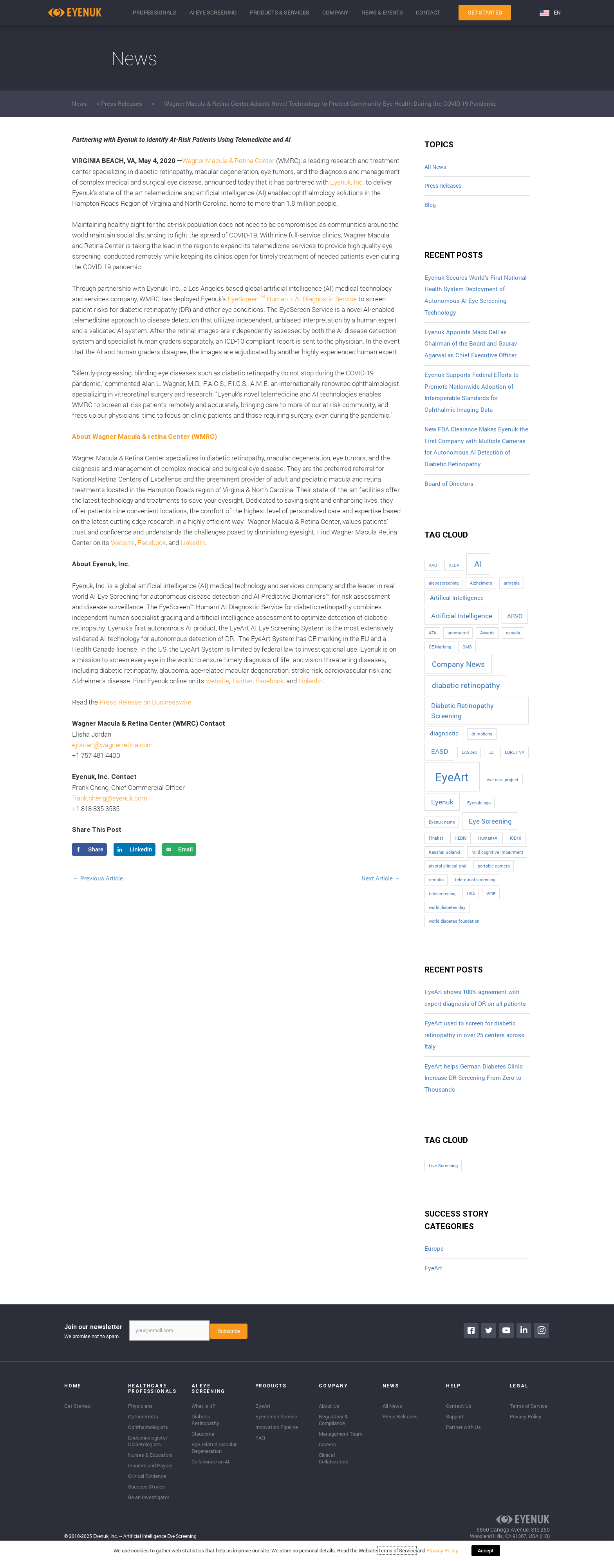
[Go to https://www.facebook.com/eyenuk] (471, 1337)
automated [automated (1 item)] (458, 638)
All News (436, 167)
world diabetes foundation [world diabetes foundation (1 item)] (454, 926)
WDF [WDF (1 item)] (490, 899)
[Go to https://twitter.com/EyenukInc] (489, 1337)
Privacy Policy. (443, 1551)
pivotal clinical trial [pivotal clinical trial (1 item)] (447, 871)
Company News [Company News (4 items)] (458, 669)
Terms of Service (398, 1551)
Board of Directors (448, 489)
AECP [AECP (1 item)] (454, 571)
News (79, 103)
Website (123, 542)
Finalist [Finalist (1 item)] (436, 843)
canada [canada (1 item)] (513, 638)
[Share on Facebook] (89, 849)
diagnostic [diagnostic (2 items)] (444, 738)
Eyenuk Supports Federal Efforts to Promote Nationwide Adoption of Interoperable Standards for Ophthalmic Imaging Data (471, 396)
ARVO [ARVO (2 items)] (514, 621)
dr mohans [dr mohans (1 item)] (481, 739)
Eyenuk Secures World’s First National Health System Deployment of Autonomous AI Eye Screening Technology (475, 298)
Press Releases (121, 103)
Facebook (151, 542)
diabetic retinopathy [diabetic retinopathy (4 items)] (466, 690)
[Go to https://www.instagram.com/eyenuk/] (542, 1337)
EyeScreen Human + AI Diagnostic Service (292, 298)
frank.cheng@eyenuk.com (109, 797)
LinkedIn (193, 542)
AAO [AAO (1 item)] (433, 571)
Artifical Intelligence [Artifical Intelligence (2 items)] (457, 603)
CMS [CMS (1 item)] (467, 652)
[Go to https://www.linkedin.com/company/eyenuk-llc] (524, 1337)
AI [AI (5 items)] (478, 569)
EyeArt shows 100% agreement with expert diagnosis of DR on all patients (475, 1003)
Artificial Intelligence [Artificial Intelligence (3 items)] (461, 621)
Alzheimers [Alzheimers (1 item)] (481, 588)
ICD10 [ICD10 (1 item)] (515, 843)
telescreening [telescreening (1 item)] (442, 899)
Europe (434, 1255)
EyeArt (433, 1275)
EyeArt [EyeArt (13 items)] (452, 782)
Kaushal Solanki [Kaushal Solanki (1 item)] (444, 857)
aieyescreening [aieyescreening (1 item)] (444, 588)
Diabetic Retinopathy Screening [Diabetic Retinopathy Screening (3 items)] (462, 716)
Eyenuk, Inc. (347, 182)
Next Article (380, 878)
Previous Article (98, 878)
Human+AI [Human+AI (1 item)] (488, 843)
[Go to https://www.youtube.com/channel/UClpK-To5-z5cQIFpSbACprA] (507, 1337)
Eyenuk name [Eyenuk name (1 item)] (442, 827)
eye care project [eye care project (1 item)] (502, 785)
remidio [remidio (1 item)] (436, 885)
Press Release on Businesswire (145, 701)
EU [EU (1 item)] (490, 758)
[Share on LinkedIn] (135, 849)
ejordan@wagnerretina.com (112, 744)
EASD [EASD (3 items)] (439, 756)
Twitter (242, 680)
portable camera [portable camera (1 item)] (494, 871)
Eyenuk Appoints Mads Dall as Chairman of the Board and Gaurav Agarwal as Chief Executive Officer (470, 347)
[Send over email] (179, 849)
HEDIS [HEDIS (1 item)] (461, 843)
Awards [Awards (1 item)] (487, 638)
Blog (430, 207)
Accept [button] (486, 1551)
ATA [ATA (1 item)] (432, 638)
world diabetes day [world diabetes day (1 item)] (447, 913)
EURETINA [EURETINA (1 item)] (514, 758)
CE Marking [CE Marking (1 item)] (440, 652)
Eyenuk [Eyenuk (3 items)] (442, 806)
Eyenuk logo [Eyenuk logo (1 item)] (479, 808)
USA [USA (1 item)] (471, 899)
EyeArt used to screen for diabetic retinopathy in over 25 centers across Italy (474, 1041)
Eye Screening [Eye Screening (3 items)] (490, 826)
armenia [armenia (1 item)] (512, 588)
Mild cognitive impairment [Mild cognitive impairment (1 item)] (497, 857)
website (217, 680)
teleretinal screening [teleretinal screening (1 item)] (475, 885)
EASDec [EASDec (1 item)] (469, 758)
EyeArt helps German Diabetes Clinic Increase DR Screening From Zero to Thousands (473, 1084)
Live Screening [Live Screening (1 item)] (443, 1172)
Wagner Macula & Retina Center (228, 160)
